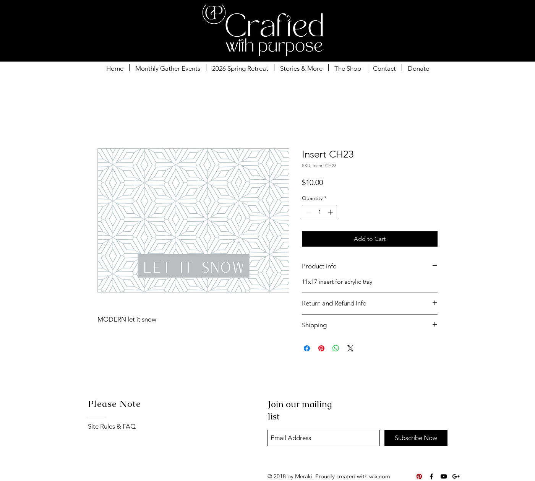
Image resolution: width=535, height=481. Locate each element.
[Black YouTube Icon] (443, 476)
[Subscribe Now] (415, 438)
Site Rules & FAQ (112, 426)
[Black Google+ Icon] (456, 476)
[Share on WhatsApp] (335, 348)
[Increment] (331, 212)
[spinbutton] (319, 212)
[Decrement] (308, 212)
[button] (442, 21)
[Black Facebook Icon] (431, 476)
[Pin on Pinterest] (321, 348)
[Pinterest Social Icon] (419, 476)
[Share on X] (350, 348)
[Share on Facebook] (306, 348)
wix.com (379, 476)
